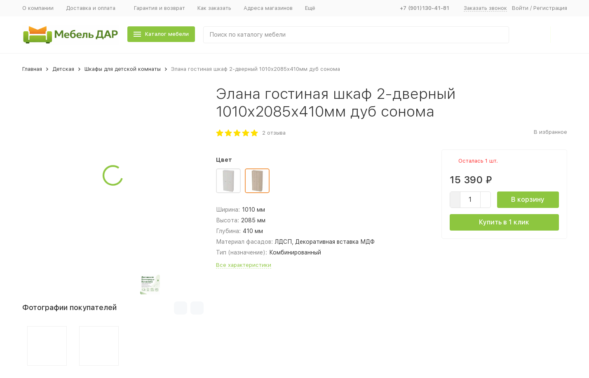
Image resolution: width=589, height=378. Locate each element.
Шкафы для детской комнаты (122, 69)
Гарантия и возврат (159, 8)
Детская (63, 69)
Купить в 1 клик (504, 222)
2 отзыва (274, 133)
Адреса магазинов (268, 8)
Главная (32, 69)
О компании (38, 8)
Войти (520, 8)
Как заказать (214, 8)
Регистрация (550, 8)
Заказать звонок (485, 8)
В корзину (527, 199)
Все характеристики (243, 265)
